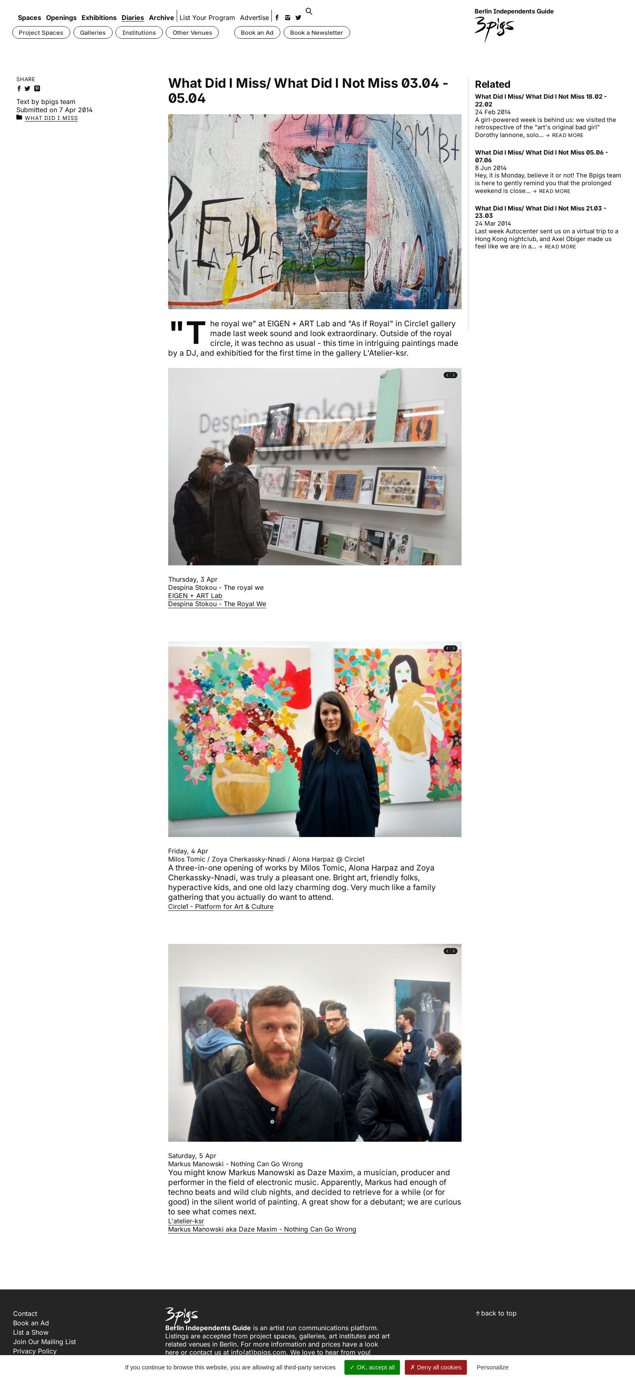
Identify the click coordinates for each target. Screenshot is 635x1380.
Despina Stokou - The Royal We (217, 604)
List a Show (31, 1332)
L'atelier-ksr (186, 1220)
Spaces (29, 11)
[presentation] (447, 375)
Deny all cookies (436, 1367)
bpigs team (58, 101)
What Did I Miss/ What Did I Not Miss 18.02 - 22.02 (541, 100)
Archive (161, 11)
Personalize (492, 1367)
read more (568, 135)
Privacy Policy (35, 1351)
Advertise (259, 11)
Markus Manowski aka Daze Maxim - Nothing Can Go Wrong (262, 1229)
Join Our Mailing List (44, 1341)
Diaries (133, 11)
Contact (25, 1313)
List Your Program (212, 11)
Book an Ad (31, 1322)
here (172, 1352)
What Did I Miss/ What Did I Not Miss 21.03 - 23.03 (540, 212)
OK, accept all (372, 1367)
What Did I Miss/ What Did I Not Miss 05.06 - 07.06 (541, 156)
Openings (61, 11)
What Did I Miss (51, 118)
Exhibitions (99, 11)
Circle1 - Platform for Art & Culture (220, 906)
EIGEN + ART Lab (195, 595)
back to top (499, 1313)
